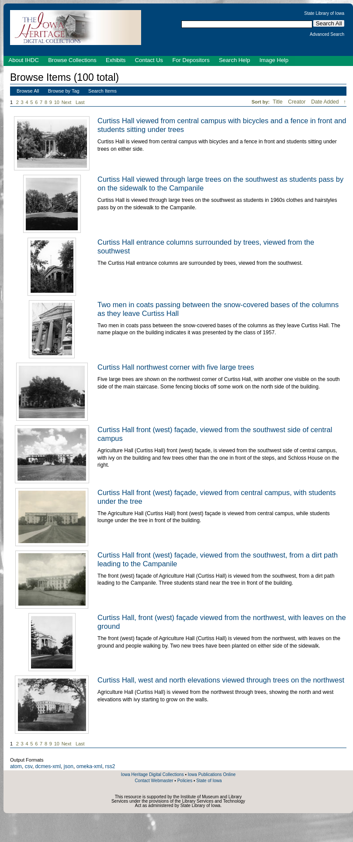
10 (56, 102)
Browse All (28, 91)
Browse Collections (72, 60)
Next (68, 102)
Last (80, 102)
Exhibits (116, 60)
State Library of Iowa (324, 13)
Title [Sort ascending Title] (278, 102)
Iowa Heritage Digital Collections (152, 774)
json (68, 766)
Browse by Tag (64, 91)
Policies (184, 780)
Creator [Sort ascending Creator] (297, 102)
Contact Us (149, 60)
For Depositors (190, 60)
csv (28, 766)
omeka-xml (89, 766)
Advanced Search (327, 34)
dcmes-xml (48, 766)
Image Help (274, 60)
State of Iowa (208, 780)
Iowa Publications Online (212, 774)
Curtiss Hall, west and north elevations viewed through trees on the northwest (220, 680)
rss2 (110, 766)
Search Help (234, 60)
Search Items (102, 91)
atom (16, 766)
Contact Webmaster (154, 780)
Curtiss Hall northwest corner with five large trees (175, 367)
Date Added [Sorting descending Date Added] (325, 102)
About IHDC (24, 60)
